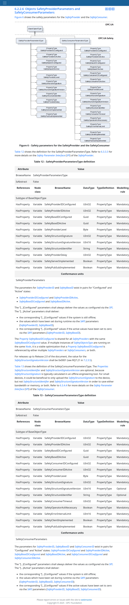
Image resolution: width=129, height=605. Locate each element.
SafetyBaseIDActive (60, 301)
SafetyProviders (81, 338)
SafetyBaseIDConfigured (32, 301)
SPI (68, 155)
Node (28, 346)
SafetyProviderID (45, 287)
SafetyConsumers (76, 350)
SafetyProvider (72, 17)
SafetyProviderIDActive (66, 297)
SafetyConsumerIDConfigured (87, 554)
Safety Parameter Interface (51, 155)
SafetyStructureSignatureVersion (32, 360)
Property (23, 338)
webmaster (86, 599)
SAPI (82, 321)
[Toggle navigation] (5, 3)
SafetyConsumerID (84, 546)
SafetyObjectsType (83, 342)
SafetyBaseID (66, 287)
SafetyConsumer (98, 17)
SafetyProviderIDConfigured (34, 297)
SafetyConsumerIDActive (27, 558)
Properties (102, 366)
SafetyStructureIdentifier (27, 370)
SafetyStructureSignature (28, 374)
